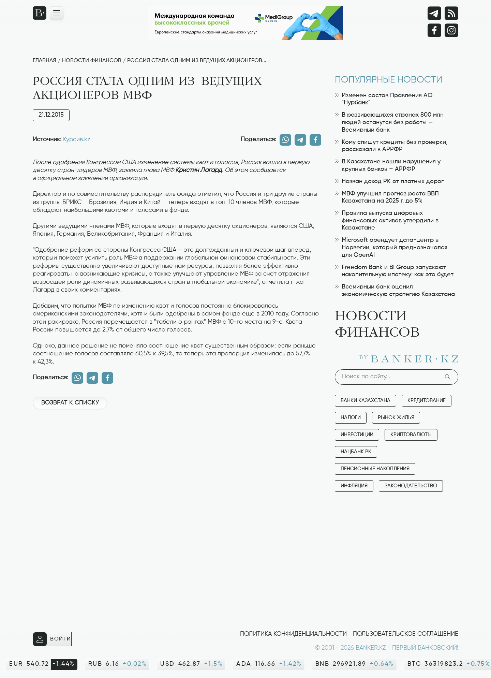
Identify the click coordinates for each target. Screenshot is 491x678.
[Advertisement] (177, 437)
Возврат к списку (70, 403)
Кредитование (426, 400)
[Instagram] (451, 30)
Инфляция (354, 485)
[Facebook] (434, 30)
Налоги (351, 417)
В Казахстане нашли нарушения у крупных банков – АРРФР (388, 165)
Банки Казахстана (365, 400)
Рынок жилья (396, 417)
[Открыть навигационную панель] (56, 13)
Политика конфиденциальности (293, 634)
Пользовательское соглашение (405, 634)
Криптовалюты (411, 434)
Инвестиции (357, 434)
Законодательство (411, 485)
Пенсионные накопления (375, 468)
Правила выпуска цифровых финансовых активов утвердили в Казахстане (386, 220)
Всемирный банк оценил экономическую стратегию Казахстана (395, 290)
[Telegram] (434, 13)
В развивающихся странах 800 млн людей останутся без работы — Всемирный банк (389, 122)
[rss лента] (451, 13)
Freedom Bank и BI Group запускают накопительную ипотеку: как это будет (394, 271)
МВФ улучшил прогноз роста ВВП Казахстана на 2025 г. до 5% (387, 197)
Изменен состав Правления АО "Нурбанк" (383, 99)
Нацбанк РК (356, 451)
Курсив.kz (76, 139)
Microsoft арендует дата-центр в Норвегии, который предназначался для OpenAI (391, 247)
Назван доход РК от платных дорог (389, 181)
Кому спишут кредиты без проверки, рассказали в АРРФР (391, 146)
